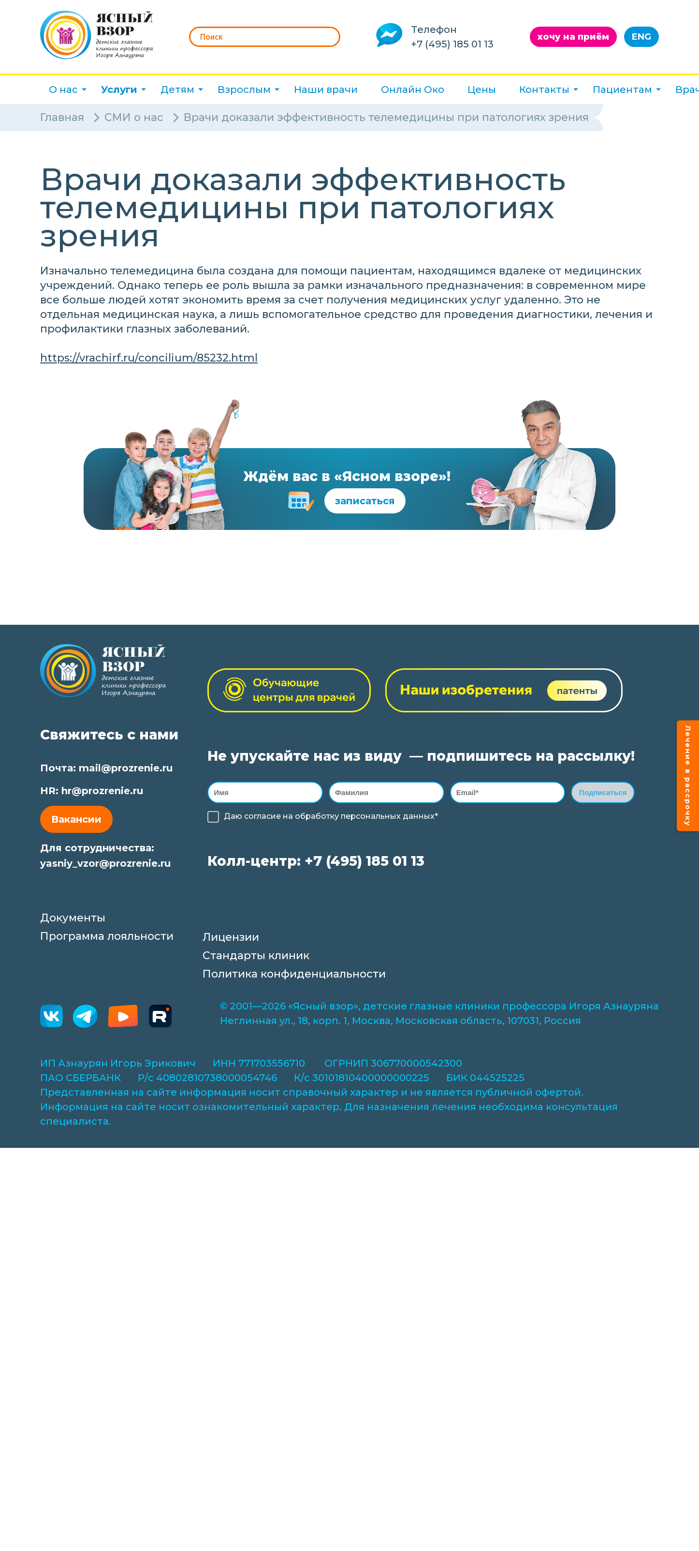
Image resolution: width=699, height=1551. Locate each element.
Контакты (544, 89)
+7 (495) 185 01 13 (452, 44)
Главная (62, 117)
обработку (317, 817)
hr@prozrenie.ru (102, 791)
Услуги (119, 89)
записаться (365, 501)
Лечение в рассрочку (688, 775)
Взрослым (244, 89)
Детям (177, 89)
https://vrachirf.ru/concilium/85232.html (149, 357)
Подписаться (603, 793)
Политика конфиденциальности (294, 975)
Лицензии (231, 938)
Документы (72, 919)
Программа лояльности (107, 937)
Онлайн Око (412, 89)
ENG (641, 36)
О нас (63, 89)
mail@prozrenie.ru (126, 768)
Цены (481, 89)
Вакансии (76, 819)
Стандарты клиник (256, 957)
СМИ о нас (133, 117)
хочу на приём (573, 36)
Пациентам (622, 89)
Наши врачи (326, 89)
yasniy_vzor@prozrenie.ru (105, 863)
